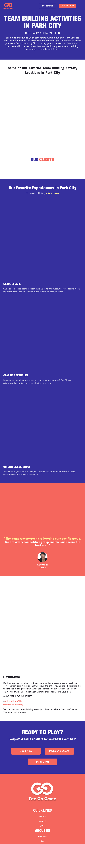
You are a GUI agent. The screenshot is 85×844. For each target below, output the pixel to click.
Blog (43, 841)
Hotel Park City (14, 701)
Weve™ (42, 817)
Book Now (26, 751)
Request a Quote (59, 751)
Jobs (42, 826)
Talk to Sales (67, 6)
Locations (42, 837)
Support (42, 821)
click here (52, 193)
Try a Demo (47, 6)
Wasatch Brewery (14, 705)
